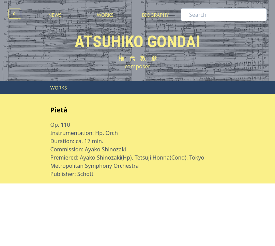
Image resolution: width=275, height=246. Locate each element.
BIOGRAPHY (155, 15)
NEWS (54, 15)
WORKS (105, 15)
